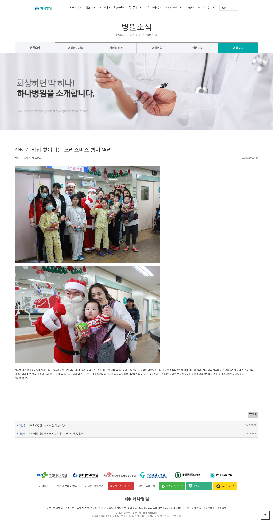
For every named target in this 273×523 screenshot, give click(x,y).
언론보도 (197, 47)
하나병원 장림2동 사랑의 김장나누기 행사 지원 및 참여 (56, 433)
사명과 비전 (116, 47)
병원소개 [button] (75, 7)
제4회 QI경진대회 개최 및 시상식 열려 (48, 425)
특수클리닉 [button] (135, 7)
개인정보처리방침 (67, 485)
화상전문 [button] (119, 7)
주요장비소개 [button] (192, 7)
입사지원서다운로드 (121, 485)
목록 (253, 414)
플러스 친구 (225, 486)
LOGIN (233, 7)
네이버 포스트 (199, 486)
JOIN (223, 7)
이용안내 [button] (90, 7)
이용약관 (44, 485)
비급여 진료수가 (94, 485)
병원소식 (238, 47)
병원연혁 (157, 47)
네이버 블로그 (172, 486)
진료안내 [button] (104, 7)
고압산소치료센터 (153, 7)
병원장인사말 (75, 47)
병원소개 (35, 47)
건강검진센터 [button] (173, 7)
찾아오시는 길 (146, 485)
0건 (27, 157)
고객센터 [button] (209, 7)
